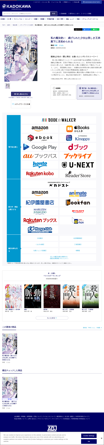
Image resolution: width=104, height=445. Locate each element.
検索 (53, 13)
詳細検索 (62, 13)
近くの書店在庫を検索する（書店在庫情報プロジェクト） (59, 257)
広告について (38, 412)
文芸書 (3, 19)
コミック (28, 19)
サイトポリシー (56, 415)
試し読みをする (21, 94)
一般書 (36, 19)
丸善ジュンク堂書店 (39, 250)
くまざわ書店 (40, 244)
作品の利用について (20, 415)
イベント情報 (86, 13)
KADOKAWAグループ (82, 412)
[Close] (101, 438)
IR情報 (23, 412)
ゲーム (84, 19)
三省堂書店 (77, 244)
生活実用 (61, 19)
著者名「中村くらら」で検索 (91, 323)
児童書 (43, 19)
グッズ (89, 19)
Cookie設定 (66, 415)
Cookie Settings (88, 436)
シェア (87, 29)
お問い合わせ (32, 415)
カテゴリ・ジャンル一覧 (42, 2)
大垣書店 (40, 238)
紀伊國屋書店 (78, 238)
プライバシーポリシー (43, 415)
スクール (95, 19)
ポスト (79, 29)
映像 (79, 19)
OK (89, 441)
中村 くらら (58, 45)
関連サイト (67, 2)
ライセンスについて (49, 412)
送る (96, 29)
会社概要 (17, 412)
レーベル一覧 (57, 2)
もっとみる (51, 314)
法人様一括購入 (69, 412)
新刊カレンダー (74, 13)
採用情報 (29, 412)
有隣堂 (78, 250)
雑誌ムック (71, 19)
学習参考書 (51, 19)
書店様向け (60, 412)
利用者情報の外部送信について (80, 415)
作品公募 (76, 2)
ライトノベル (19, 19)
